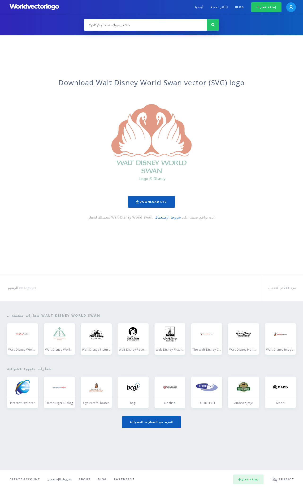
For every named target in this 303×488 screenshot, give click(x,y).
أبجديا (199, 7)
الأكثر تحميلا (219, 7)
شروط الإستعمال (168, 217)
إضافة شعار (266, 7)
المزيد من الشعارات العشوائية (151, 422)
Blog (239, 7)
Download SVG (151, 201)
